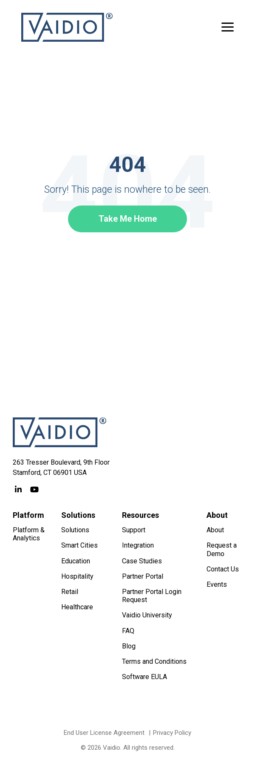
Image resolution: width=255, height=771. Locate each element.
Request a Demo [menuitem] (222, 549)
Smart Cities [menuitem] (79, 545)
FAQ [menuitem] (128, 631)
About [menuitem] (215, 530)
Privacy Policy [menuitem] (172, 733)
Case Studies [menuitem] (142, 561)
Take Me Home (128, 219)
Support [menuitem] (133, 530)
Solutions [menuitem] (75, 530)
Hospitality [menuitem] (77, 576)
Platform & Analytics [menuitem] (29, 534)
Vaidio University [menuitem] (147, 615)
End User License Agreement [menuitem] (104, 733)
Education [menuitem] (75, 561)
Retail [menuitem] (69, 592)
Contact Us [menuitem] (223, 569)
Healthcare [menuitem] (77, 607)
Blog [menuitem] (129, 646)
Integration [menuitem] (138, 545)
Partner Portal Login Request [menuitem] (152, 596)
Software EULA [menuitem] (144, 677)
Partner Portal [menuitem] (142, 576)
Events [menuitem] (217, 584)
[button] (227, 26)
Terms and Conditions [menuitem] (154, 661)
